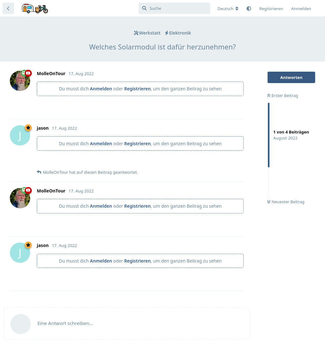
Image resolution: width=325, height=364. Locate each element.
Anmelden (101, 89)
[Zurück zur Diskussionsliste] (8, 8)
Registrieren (137, 89)
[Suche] (174, 8)
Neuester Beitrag (285, 202)
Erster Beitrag (282, 95)
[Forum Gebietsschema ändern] (227, 8)
